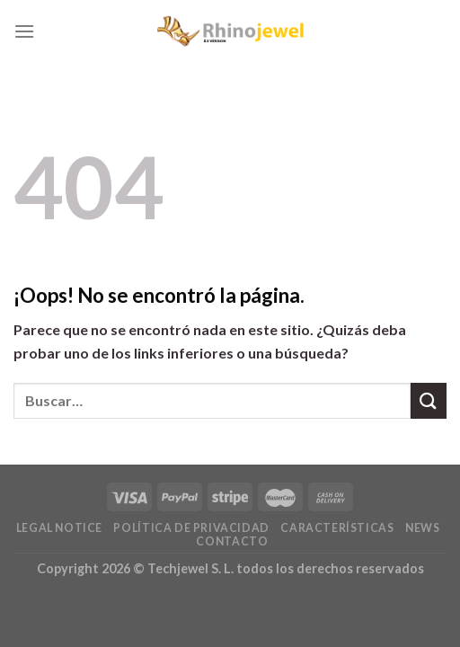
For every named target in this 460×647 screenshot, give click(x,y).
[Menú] (24, 31)
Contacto (232, 541)
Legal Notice (59, 528)
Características (337, 528)
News (422, 528)
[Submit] (429, 400)
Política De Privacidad (191, 528)
